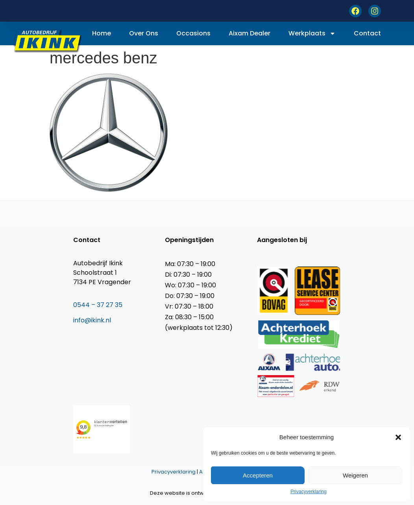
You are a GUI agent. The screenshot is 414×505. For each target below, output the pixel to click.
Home (101, 33)
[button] (398, 437)
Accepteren (258, 475)
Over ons (143, 33)
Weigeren (355, 475)
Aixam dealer (249, 33)
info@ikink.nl (92, 320)
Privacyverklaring (308, 491)
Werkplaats (312, 33)
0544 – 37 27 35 (97, 304)
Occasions (193, 33)
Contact (367, 33)
